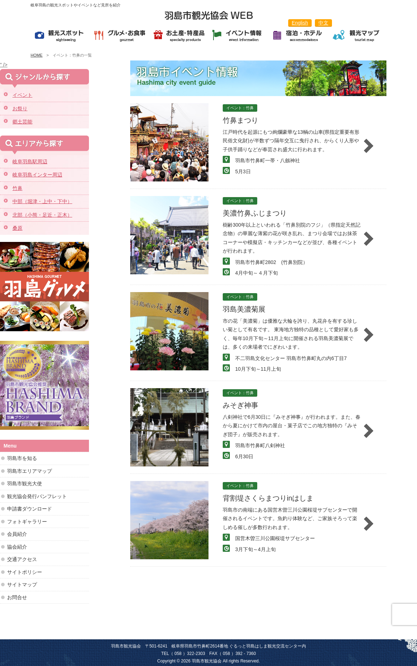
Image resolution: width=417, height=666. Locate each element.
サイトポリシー (24, 572)
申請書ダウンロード (29, 509)
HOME (37, 55)
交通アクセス (22, 559)
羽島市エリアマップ (29, 471)
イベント (22, 95)
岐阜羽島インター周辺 (37, 175)
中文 (323, 23)
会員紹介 (17, 534)
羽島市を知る (22, 458)
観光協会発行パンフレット (37, 496)
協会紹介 (17, 547)
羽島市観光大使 (24, 483)
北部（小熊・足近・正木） (42, 215)
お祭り (19, 108)
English (300, 23)
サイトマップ (22, 584)
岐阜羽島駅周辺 (29, 161)
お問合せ (17, 597)
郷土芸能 (22, 122)
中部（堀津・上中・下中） (42, 201)
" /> (3, 65)
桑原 (17, 228)
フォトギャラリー (27, 521)
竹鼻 (17, 188)
